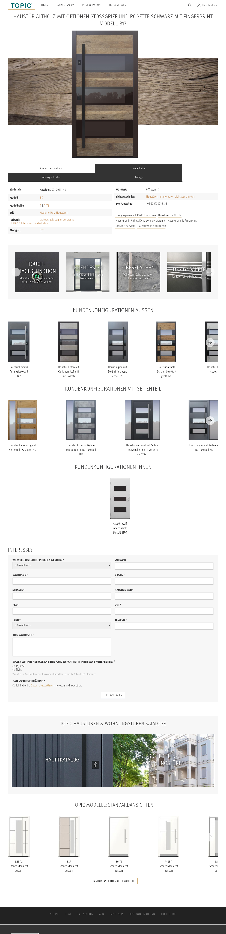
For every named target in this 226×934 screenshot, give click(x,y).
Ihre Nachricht (23, 625)
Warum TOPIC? (66, 5)
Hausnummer (124, 580)
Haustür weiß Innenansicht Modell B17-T (119, 519)
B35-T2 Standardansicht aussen (19, 857)
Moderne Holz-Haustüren (54, 204)
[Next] (210, 263)
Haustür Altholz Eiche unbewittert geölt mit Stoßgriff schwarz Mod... (166, 367)
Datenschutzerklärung (29, 672)
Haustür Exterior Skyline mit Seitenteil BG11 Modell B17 (81, 441)
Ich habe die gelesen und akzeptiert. (47, 676)
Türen (46, 5)
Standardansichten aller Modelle (113, 872)
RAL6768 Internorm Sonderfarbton (30, 214)
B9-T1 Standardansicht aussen (118, 857)
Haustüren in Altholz (169, 206)
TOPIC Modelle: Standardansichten (113, 795)
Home (68, 905)
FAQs (178, 218)
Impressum (116, 905)
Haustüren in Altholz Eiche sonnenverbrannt (140, 211)
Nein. (17, 660)
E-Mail (120, 565)
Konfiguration (93, 5)
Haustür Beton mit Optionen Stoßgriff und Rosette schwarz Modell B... (68, 367)
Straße (19, 580)
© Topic (54, 905)
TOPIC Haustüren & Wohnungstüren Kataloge (113, 714)
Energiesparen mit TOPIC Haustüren (136, 206)
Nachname (20, 565)
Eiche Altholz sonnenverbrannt (57, 211)
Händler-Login (210, 5)
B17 (41, 189)
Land (17, 611)
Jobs (166, 218)
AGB (101, 905)
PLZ (16, 595)
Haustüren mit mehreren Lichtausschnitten (170, 187)
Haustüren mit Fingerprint (182, 211)
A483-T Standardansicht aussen (168, 857)
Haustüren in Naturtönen (152, 217)
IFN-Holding (168, 905)
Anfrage (192, 168)
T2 (47, 196)
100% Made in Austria (142, 905)
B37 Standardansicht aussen (69, 857)
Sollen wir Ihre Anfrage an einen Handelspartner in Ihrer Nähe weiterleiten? (64, 652)
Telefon (121, 610)
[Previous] (15, 263)
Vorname (120, 550)
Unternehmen (118, 5)
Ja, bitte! (19, 657)
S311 (42, 221)
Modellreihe (86, 168)
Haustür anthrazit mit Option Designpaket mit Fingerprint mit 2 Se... (142, 441)
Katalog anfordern (139, 168)
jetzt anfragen (113, 686)
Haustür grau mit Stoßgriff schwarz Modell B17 (117, 363)
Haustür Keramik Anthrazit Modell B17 (19, 363)
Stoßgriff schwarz (125, 217)
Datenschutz (85, 905)
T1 (45, 196)
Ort (118, 595)
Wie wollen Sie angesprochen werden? (38, 551)
